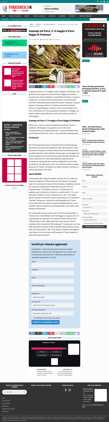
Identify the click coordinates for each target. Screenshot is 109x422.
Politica (72, 16)
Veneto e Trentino (56, 355)
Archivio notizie (6, 400)
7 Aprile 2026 (87, 95)
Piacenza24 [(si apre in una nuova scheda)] (8, 56)
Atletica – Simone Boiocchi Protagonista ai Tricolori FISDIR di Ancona (14, 134)
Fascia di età (36, 302)
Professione (35, 293)
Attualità (52, 16)
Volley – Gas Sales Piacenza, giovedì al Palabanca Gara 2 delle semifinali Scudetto (15, 142)
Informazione (5, 406)
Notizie (38, 24)
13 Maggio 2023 (35, 39)
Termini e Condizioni (21, 420)
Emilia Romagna (42, 355)
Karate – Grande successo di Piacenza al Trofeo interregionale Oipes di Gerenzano (15, 148)
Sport (26, 16)
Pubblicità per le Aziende (8, 409)
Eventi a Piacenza (39, 16)
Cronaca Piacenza (15, 16)
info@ (89, 399)
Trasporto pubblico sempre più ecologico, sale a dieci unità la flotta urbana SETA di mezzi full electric (93, 165)
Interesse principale (38, 310)
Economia (62, 16)
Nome (34, 261)
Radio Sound (5, 1)
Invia (20, 44)
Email (33, 277)
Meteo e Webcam (85, 16)
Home (3, 16)
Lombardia (55, 351)
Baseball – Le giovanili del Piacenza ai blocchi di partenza (13, 127)
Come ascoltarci (6, 403)
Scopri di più (86, 401)
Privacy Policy (13, 420)
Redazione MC (44, 39)
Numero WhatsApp (38, 286)
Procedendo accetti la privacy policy (47, 318)
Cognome (35, 269)
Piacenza (42, 351)
